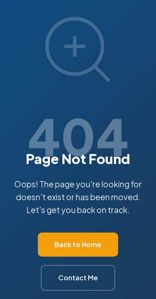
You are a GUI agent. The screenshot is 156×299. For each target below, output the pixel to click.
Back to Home (78, 244)
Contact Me (78, 277)
